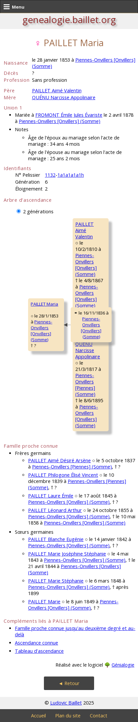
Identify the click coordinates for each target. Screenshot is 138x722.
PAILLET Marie (44, 601)
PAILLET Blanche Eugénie (56, 539)
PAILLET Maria (44, 304)
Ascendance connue (36, 643)
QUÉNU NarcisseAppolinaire (87, 350)
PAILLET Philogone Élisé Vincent (63, 475)
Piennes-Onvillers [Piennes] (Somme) (85, 384)
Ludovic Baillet (66, 703)
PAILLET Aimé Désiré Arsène (59, 460)
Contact (98, 715)
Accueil (38, 715)
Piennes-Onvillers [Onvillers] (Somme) (59, 121)
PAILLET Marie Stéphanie (56, 581)
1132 (50, 175)
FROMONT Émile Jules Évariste (68, 115)
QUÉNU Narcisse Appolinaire (63, 97)
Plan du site (68, 715)
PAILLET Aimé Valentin (57, 90)
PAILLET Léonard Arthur (55, 510)
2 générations (38, 211)
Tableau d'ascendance (39, 651)
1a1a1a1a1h (70, 175)
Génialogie (123, 665)
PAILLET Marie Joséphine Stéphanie (67, 554)
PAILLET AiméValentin (84, 230)
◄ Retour (69, 683)
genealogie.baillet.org (69, 19)
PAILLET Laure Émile (50, 496)
